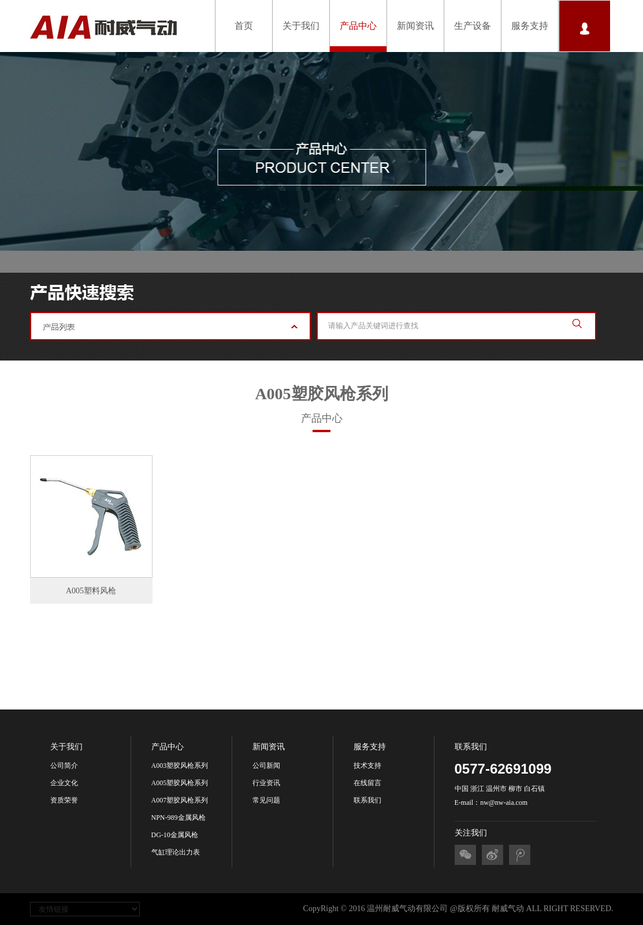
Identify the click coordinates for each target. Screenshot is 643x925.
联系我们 (367, 800)
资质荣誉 (64, 800)
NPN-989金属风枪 (178, 817)
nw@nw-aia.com (503, 802)
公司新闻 (266, 765)
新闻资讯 (415, 26)
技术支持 (367, 765)
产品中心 (358, 26)
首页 (244, 26)
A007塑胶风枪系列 (180, 800)
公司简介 (64, 765)
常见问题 (266, 800)
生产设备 (472, 26)
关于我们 (301, 26)
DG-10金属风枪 (174, 835)
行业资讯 (266, 783)
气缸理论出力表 (175, 852)
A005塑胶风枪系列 (180, 783)
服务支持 (529, 26)
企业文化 (64, 783)
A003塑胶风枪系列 (180, 765)
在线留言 (367, 783)
